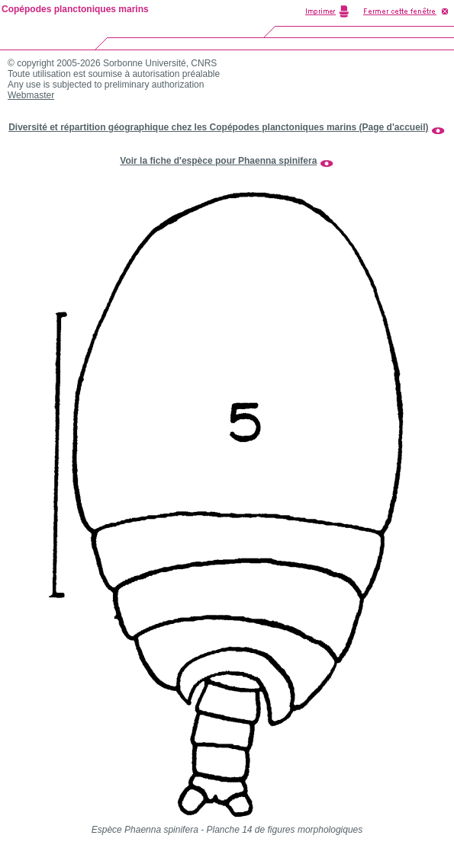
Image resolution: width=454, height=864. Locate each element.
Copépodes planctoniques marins (75, 9)
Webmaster (31, 95)
